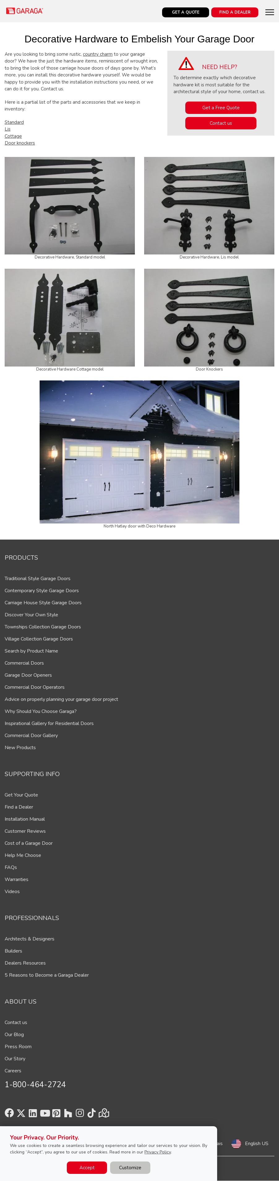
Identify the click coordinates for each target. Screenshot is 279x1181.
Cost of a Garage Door (29, 843)
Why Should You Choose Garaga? (41, 711)
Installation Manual (25, 819)
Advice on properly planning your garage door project (61, 699)
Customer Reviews (25, 831)
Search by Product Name (31, 651)
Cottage (13, 136)
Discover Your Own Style (31, 614)
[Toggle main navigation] (269, 12)
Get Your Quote (21, 795)
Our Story (15, 1058)
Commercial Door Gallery (31, 735)
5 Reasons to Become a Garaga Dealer (47, 975)
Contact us (221, 123)
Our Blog (14, 1034)
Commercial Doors (24, 663)
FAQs (11, 867)
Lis (8, 129)
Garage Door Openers (28, 675)
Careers (13, 1070)
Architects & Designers (29, 939)
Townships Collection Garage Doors (43, 626)
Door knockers (20, 143)
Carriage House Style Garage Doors (43, 602)
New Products (20, 747)
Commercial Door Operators (35, 687)
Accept (87, 1168)
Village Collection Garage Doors (39, 639)
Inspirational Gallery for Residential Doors (49, 723)
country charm (98, 54)
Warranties (16, 879)
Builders (13, 951)
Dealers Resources (25, 963)
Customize (130, 1168)
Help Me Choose (23, 855)
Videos (12, 891)
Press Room (18, 1046)
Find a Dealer (19, 807)
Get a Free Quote (221, 108)
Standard (14, 122)
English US (256, 1143)
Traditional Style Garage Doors (38, 578)
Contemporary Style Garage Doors (42, 590)
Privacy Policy (157, 1152)
